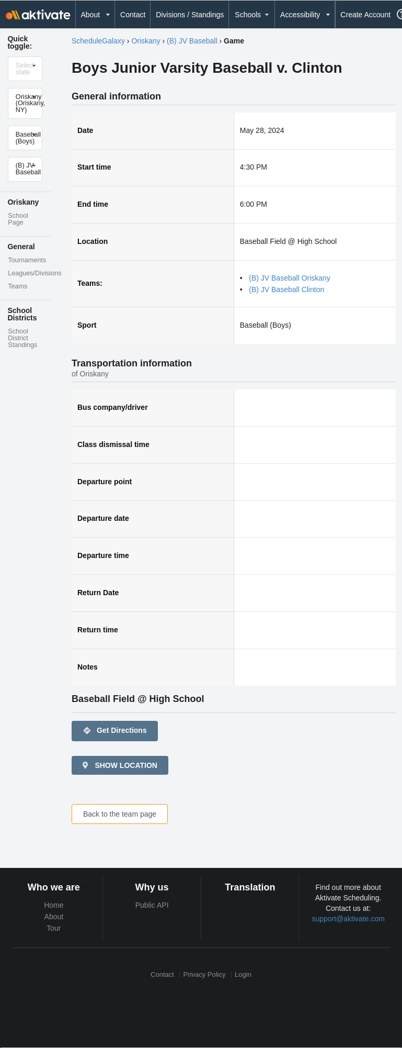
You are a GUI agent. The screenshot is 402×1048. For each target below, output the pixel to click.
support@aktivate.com (348, 919)
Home (53, 905)
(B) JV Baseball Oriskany (289, 278)
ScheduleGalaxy (98, 41)
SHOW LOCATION (119, 765)
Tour (54, 928)
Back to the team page (119, 814)
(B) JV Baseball (192, 41)
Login (243, 974)
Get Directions (115, 730)
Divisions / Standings (190, 14)
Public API (152, 905)
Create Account (365, 14)
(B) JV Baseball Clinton (286, 289)
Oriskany (145, 41)
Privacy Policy (204, 974)
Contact (132, 14)
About (54, 916)
